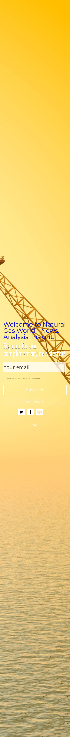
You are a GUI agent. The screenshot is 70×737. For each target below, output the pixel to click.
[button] (35, 330)
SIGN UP (35, 389)
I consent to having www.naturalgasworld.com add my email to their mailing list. (22, 378)
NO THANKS (35, 401)
